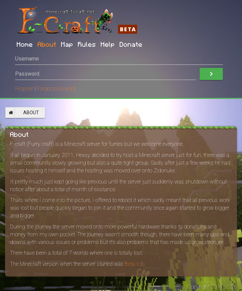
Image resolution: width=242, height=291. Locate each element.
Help (108, 44)
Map (67, 44)
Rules (87, 44)
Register (24, 88)
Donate (131, 44)
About (47, 44)
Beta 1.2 (134, 264)
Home (25, 44)
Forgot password (56, 88)
